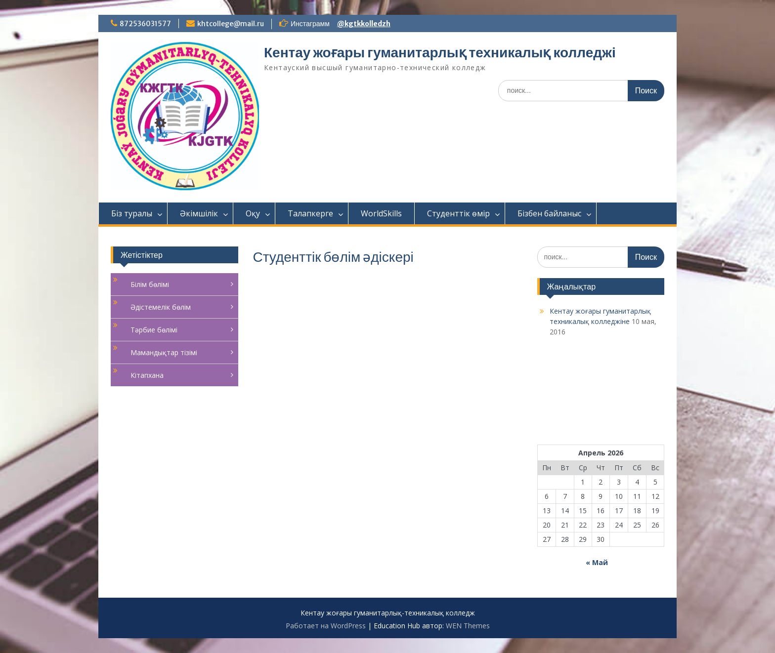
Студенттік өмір (458, 213)
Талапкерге (310, 213)
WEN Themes (468, 625)
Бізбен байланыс (549, 213)
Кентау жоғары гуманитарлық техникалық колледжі (440, 52)
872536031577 (145, 23)
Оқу (253, 213)
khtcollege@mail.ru (230, 23)
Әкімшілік (199, 213)
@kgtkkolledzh (363, 23)
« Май (597, 562)
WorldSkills (381, 213)
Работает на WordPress (326, 625)
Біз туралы (131, 213)
